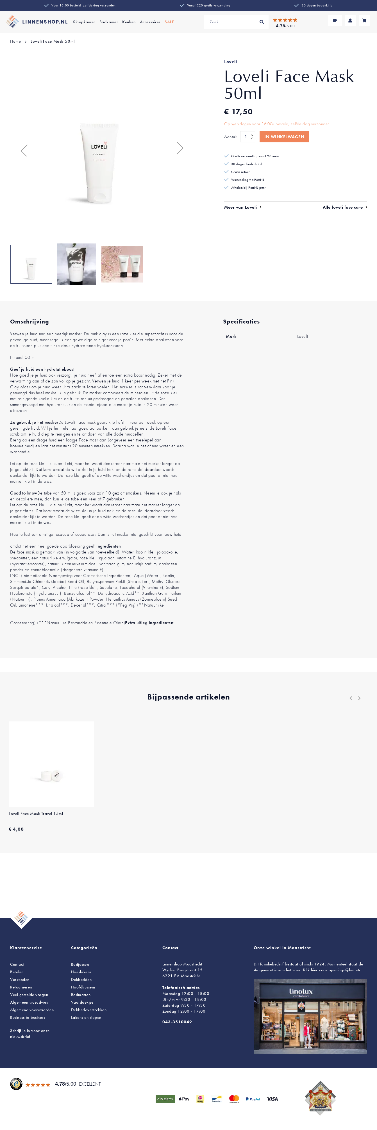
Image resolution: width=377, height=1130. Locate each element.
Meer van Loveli (240, 207)
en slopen (86, 1017)
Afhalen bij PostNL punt (248, 187)
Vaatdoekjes (82, 1002)
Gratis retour (240, 172)
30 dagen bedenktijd (317, 5)
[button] (21, 148)
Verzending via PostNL (247, 179)
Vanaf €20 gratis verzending (208, 5)
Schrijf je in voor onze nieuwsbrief (30, 1033)
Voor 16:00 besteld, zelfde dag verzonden (83, 5)
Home (15, 41)
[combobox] (236, 22)
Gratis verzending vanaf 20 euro (255, 156)
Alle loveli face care (343, 207)
